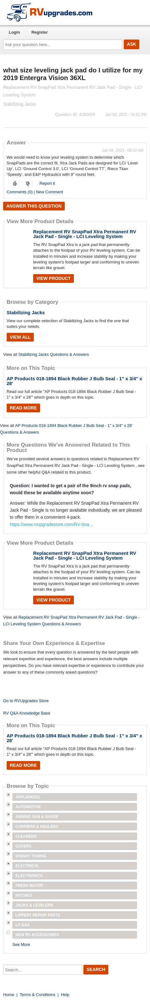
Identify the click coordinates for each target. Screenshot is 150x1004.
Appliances (27, 797)
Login (14, 32)
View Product (53, 278)
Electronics (29, 876)
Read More (23, 407)
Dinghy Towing (31, 856)
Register (39, 32)
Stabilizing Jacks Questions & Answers (53, 354)
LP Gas (22, 925)
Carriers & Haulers (36, 826)
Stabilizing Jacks (26, 312)
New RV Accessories (37, 935)
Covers (23, 846)
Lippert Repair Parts (37, 915)
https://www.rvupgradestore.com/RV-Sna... (51, 524)
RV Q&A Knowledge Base (26, 713)
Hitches (23, 895)
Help (65, 994)
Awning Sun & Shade (36, 817)
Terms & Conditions (37, 994)
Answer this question (34, 206)
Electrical (27, 866)
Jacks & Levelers (34, 905)
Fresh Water (29, 885)
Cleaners (25, 836)
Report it (47, 183)
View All (20, 337)
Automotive (28, 807)
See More (21, 944)
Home (8, 994)
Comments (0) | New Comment (35, 191)
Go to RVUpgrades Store (26, 700)
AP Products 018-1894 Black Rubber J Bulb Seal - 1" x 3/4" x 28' (74, 381)
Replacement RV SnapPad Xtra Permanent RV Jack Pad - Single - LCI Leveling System (84, 234)
